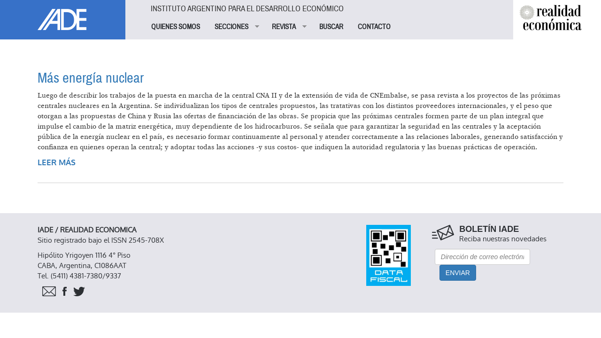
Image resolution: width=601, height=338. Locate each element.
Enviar (458, 273)
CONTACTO (374, 26)
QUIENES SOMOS (175, 26)
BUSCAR (331, 26)
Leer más (57, 162)
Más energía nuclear (91, 78)
